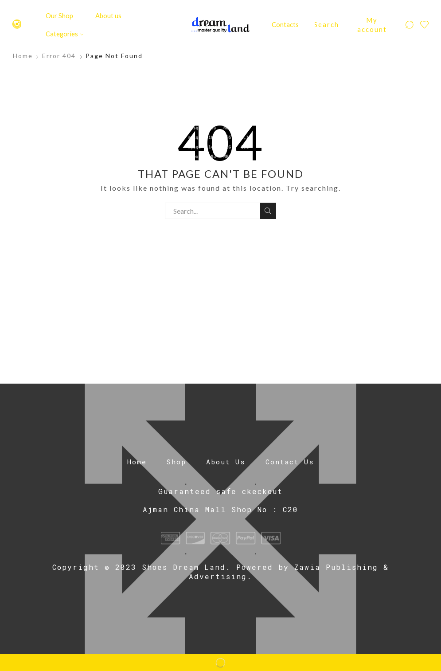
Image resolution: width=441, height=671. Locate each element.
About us (108, 16)
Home (23, 55)
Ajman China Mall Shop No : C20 (220, 509)
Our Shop (59, 16)
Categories (64, 34)
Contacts (285, 24)
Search (268, 211)
